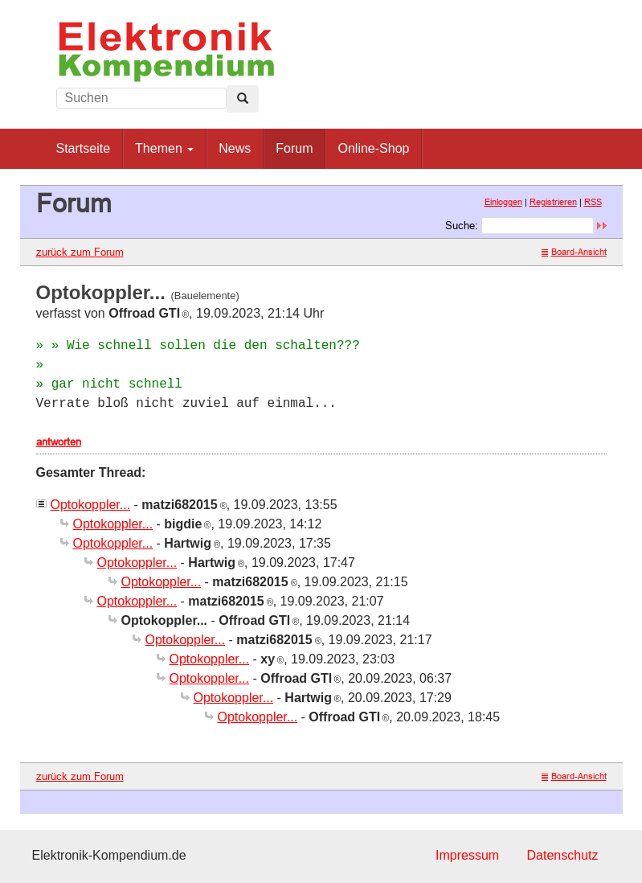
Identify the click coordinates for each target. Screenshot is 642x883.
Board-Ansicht (574, 251)
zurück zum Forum (80, 251)
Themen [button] (164, 148)
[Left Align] (243, 99)
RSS (593, 201)
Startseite (83, 148)
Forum (294, 148)
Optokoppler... (91, 504)
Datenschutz (563, 855)
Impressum (467, 855)
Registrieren (553, 201)
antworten (58, 441)
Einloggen (503, 201)
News (235, 148)
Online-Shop (373, 148)
